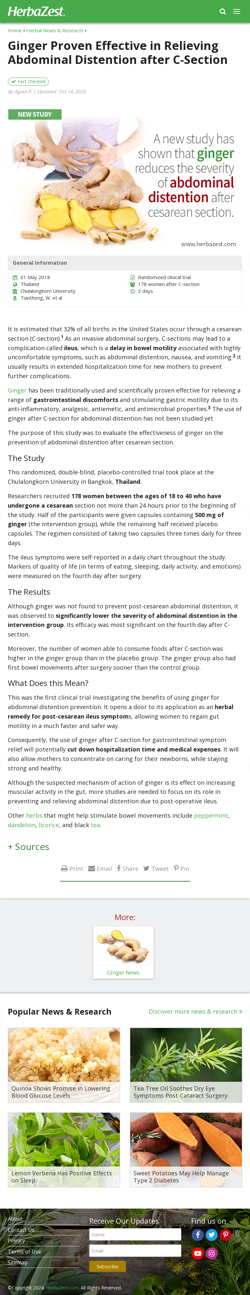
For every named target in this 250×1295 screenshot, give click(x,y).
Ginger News (123, 972)
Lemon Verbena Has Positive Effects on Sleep (61, 1177)
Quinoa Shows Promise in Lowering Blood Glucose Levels (60, 1092)
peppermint (211, 815)
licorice (49, 825)
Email (104, 868)
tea (95, 825)
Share (130, 868)
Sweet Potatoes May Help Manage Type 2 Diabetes (181, 1177)
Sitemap (18, 1262)
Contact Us (21, 1229)
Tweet (160, 868)
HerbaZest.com (62, 1288)
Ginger (17, 390)
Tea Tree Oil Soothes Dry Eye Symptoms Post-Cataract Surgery (180, 1092)
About (15, 1218)
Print (76, 868)
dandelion (21, 825)
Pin (184, 868)
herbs (34, 815)
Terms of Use (24, 1251)
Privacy (16, 1240)
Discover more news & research (193, 1011)
